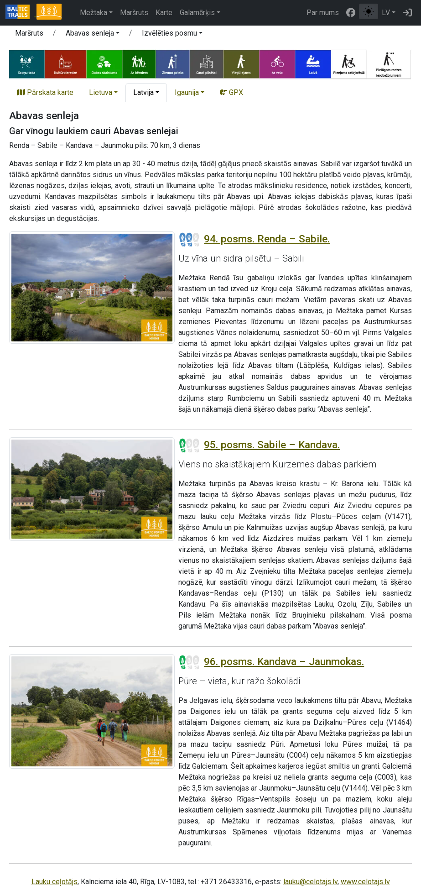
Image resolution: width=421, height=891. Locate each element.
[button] (92, 34)
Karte (164, 12)
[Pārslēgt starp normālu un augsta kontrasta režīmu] (368, 11)
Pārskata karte (45, 92)
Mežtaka (93, 12)
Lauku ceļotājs (54, 881)
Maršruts (134, 12)
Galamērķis (197, 12)
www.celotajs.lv (365, 881)
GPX (231, 92)
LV (386, 12)
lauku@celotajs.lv (310, 881)
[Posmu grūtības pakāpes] (189, 239)
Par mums (323, 12)
